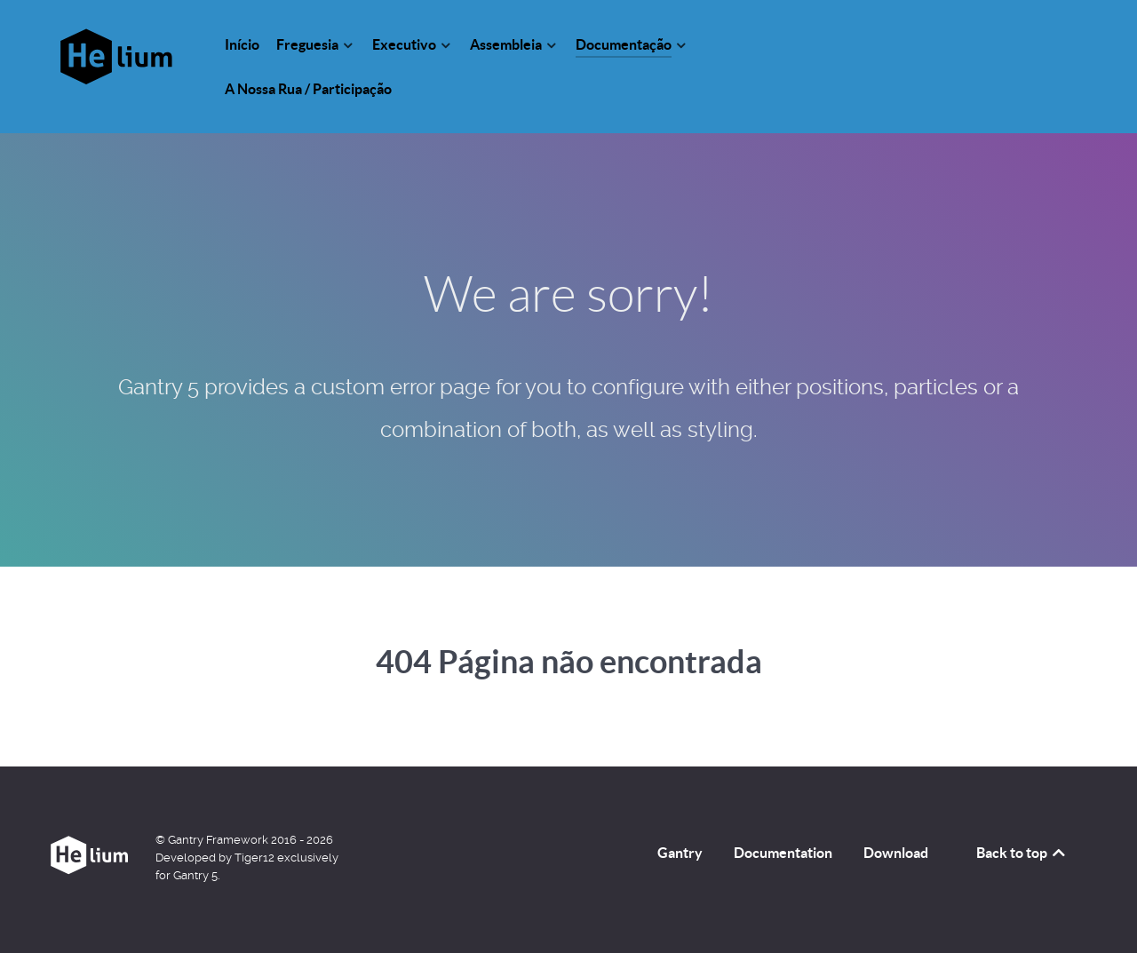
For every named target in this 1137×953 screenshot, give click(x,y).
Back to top (1022, 853)
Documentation (783, 853)
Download (895, 853)
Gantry (680, 853)
